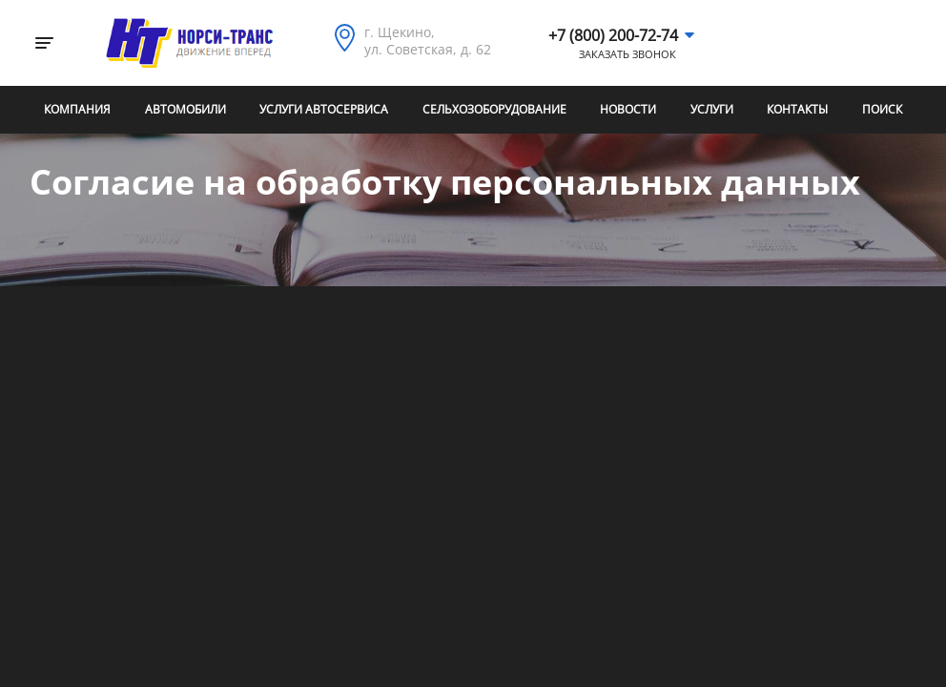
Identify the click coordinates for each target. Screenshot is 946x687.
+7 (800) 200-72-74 (613, 35)
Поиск (882, 109)
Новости (628, 109)
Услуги (711, 109)
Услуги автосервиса (323, 109)
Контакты (797, 109)
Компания (77, 109)
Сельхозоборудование (494, 109)
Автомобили (185, 109)
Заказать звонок (627, 54)
